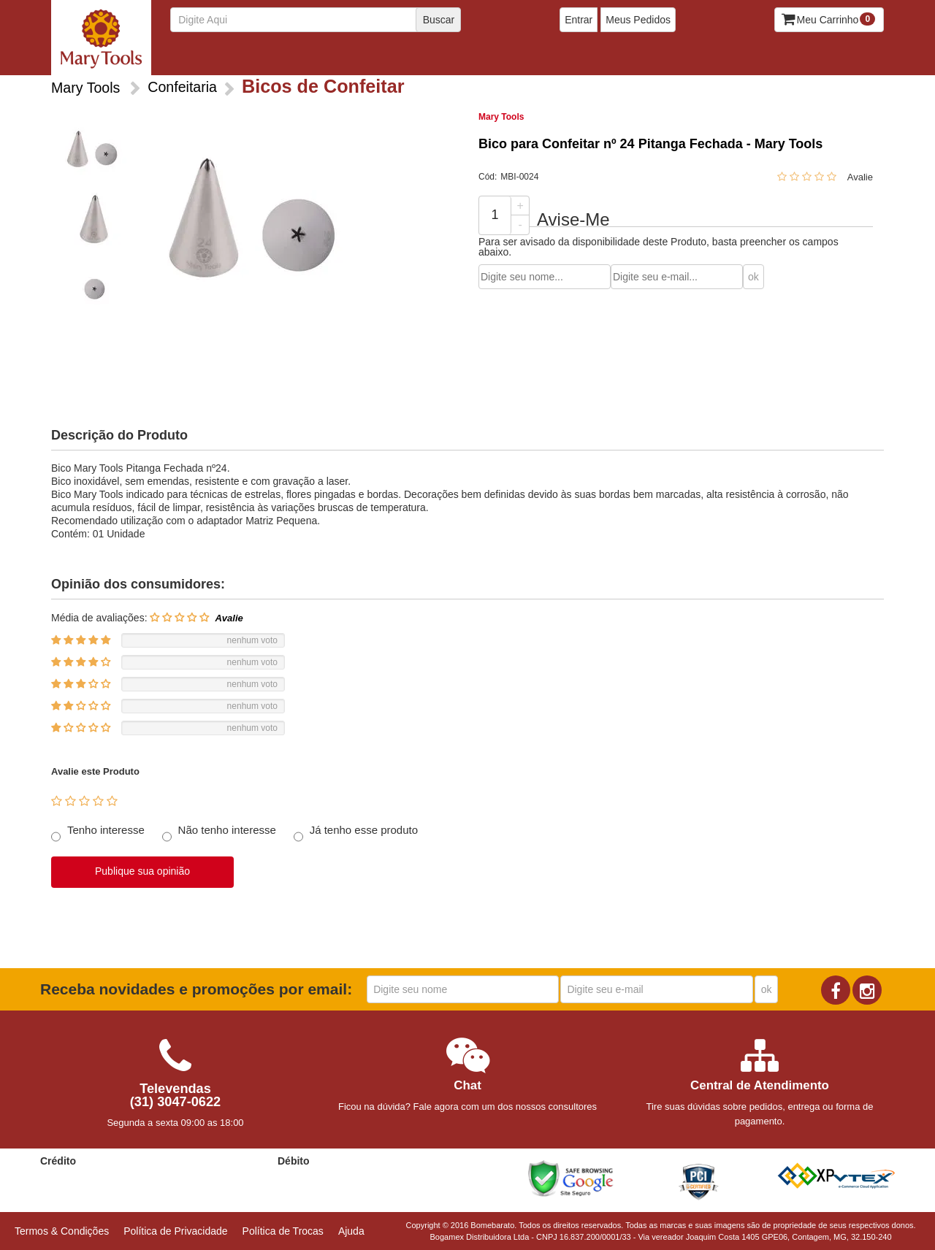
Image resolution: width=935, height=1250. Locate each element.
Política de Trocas (283, 1231)
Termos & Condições (62, 1231)
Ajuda (351, 1231)
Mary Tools (501, 117)
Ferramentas (403, 58)
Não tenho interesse (227, 830)
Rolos (610, 58)
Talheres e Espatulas (685, 58)
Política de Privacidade (175, 1231)
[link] (646, 1178)
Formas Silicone (482, 58)
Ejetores (340, 58)
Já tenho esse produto (364, 830)
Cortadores (281, 58)
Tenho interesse (106, 830)
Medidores (558, 58)
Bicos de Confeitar (200, 58)
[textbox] (310, 19)
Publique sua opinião (142, 871)
